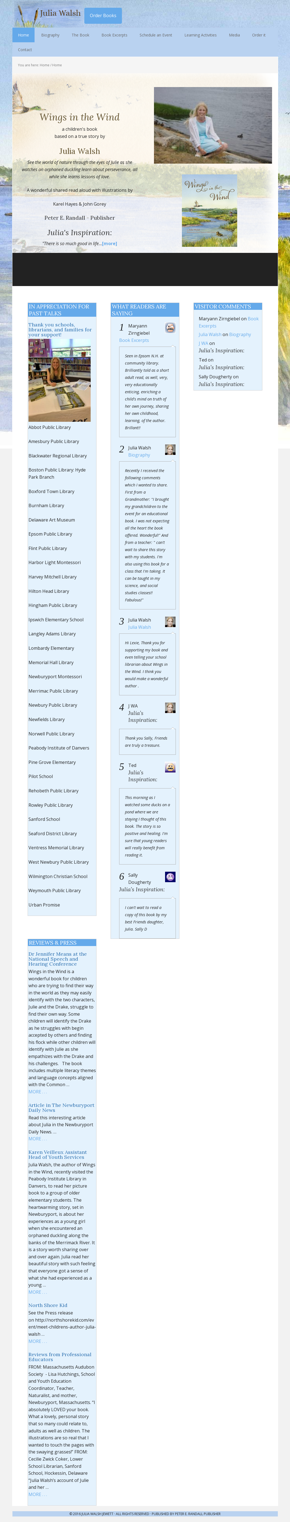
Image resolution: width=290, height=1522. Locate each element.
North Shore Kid (47, 1305)
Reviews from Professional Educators (60, 1357)
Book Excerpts (134, 340)
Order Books (103, 15)
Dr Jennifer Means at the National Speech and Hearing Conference (57, 959)
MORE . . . (37, 1092)
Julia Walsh (48, 14)
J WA (203, 343)
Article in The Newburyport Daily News (61, 1107)
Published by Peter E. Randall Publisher (186, 1513)
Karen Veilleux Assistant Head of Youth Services (57, 1154)
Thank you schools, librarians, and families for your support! (60, 329)
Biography (139, 455)
